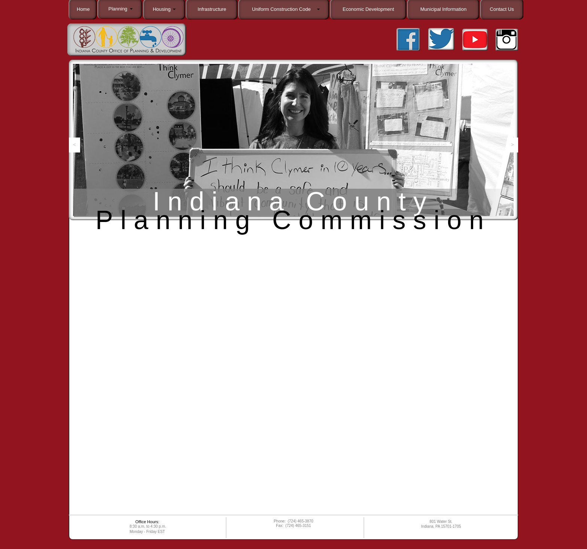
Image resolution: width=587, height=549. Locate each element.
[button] (74, 145)
